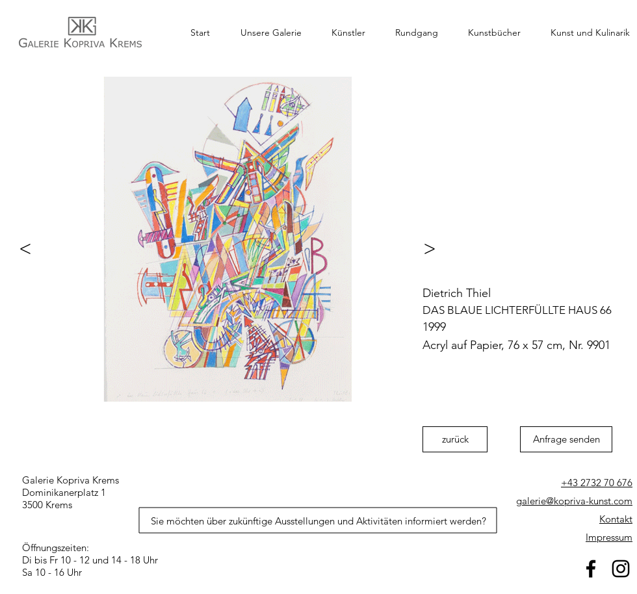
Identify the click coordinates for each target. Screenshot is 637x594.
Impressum (609, 537)
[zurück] (455, 439)
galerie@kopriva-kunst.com (574, 501)
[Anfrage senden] (566, 439)
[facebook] (591, 568)
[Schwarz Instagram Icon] (620, 568)
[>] (435, 248)
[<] (19, 248)
